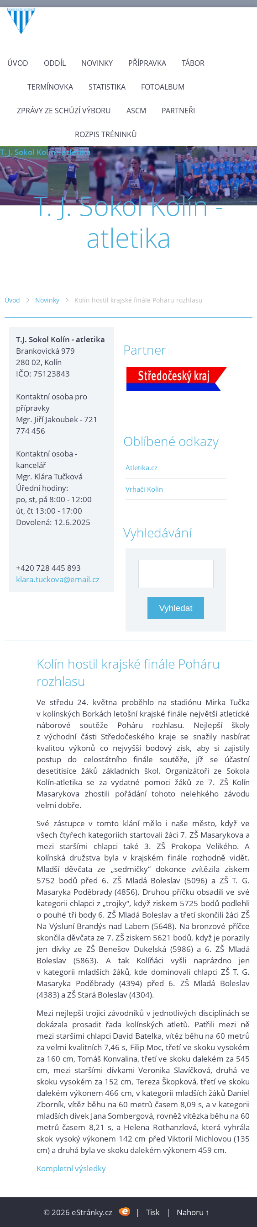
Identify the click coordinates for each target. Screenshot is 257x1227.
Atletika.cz (141, 467)
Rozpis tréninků (106, 134)
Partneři (178, 111)
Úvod (17, 63)
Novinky (97, 63)
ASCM (136, 111)
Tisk (153, 1212)
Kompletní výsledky (71, 1168)
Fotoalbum (162, 87)
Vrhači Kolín (144, 489)
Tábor (193, 63)
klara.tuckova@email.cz (58, 579)
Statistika (107, 87)
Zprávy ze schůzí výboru (64, 111)
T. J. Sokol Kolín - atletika (45, 152)
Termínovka (50, 87)
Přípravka (147, 63)
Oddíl (55, 63)
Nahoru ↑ (193, 1212)
